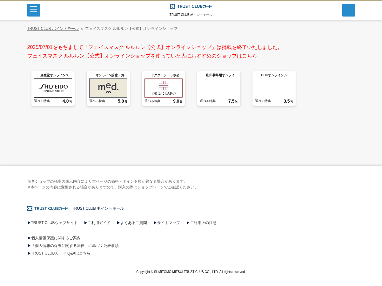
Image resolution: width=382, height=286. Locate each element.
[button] (191, 256)
